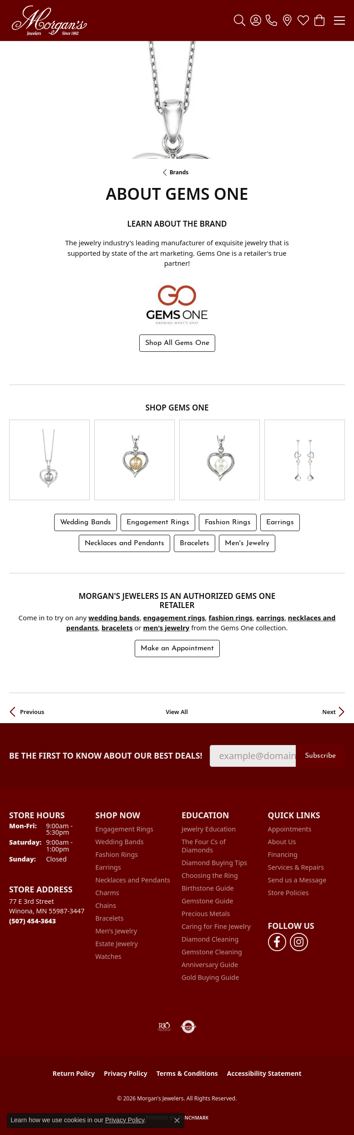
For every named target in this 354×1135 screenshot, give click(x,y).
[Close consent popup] (177, 1120)
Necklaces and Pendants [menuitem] (133, 879)
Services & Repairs (296, 866)
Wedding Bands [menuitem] (120, 840)
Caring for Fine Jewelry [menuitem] (216, 925)
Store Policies (288, 891)
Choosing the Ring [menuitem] (210, 874)
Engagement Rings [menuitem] (125, 828)
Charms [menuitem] (107, 891)
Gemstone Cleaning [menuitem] (212, 951)
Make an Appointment (177, 647)
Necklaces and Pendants (124, 542)
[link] (271, 20)
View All (177, 711)
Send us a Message (297, 879)
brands (179, 172)
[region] (177, 459)
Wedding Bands (85, 521)
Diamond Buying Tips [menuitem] (214, 861)
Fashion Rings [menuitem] (117, 853)
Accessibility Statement (264, 1072)
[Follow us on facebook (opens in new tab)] (277, 941)
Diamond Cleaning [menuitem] (210, 938)
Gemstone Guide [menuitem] (207, 900)
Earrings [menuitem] (108, 866)
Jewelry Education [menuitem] (209, 828)
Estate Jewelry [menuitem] (117, 942)
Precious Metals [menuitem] (206, 912)
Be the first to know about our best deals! (105, 755)
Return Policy (74, 1072)
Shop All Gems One (177, 343)
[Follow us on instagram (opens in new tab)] (299, 941)
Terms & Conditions (187, 1072)
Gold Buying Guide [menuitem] (210, 976)
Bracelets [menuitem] (110, 917)
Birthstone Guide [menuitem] (208, 887)
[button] (239, 20)
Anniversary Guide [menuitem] (210, 963)
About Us (282, 840)
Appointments (290, 828)
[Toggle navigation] (339, 20)
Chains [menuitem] (106, 904)
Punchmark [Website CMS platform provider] (193, 1117)
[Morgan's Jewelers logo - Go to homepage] (49, 20)
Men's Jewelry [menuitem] (116, 930)
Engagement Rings (157, 521)
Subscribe (320, 755)
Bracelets (194, 542)
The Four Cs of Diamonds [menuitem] (204, 844)
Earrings (280, 521)
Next (329, 711)
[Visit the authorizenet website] (188, 1026)
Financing (283, 853)
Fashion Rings (228, 521)
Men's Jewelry (247, 542)
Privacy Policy (125, 1072)
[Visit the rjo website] (164, 1026)
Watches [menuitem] (108, 955)
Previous (32, 711)
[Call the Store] (32, 920)
